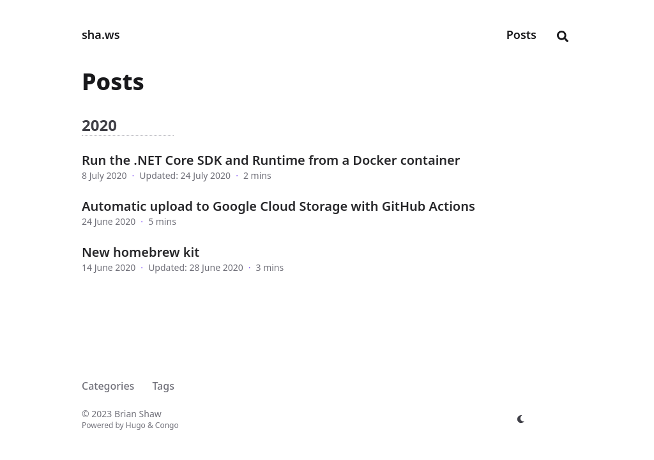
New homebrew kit (140, 252)
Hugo (136, 425)
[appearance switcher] (521, 419)
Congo (167, 425)
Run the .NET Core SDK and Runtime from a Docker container (271, 160)
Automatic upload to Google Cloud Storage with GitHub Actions (278, 206)
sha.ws (101, 34)
